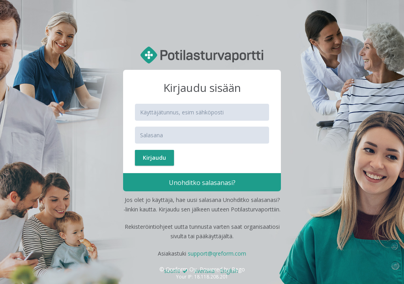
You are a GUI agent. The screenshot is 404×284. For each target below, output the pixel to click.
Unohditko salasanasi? (202, 182)
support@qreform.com (217, 253)
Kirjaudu (154, 157)
